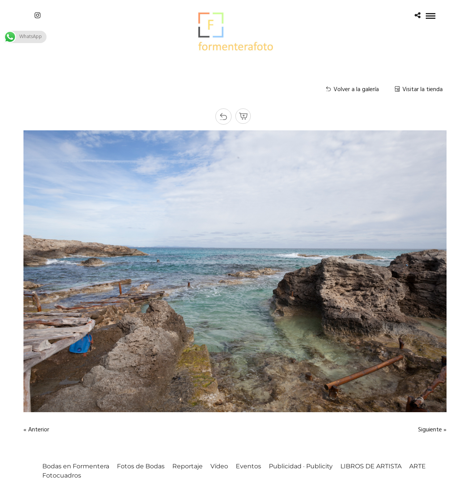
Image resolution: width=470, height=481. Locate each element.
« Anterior (36, 430)
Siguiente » (432, 430)
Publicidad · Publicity (301, 466)
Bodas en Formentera (75, 466)
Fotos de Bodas (141, 466)
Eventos (248, 466)
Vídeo (219, 466)
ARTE (417, 466)
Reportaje (187, 466)
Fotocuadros (61, 475)
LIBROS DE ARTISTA (371, 466)
